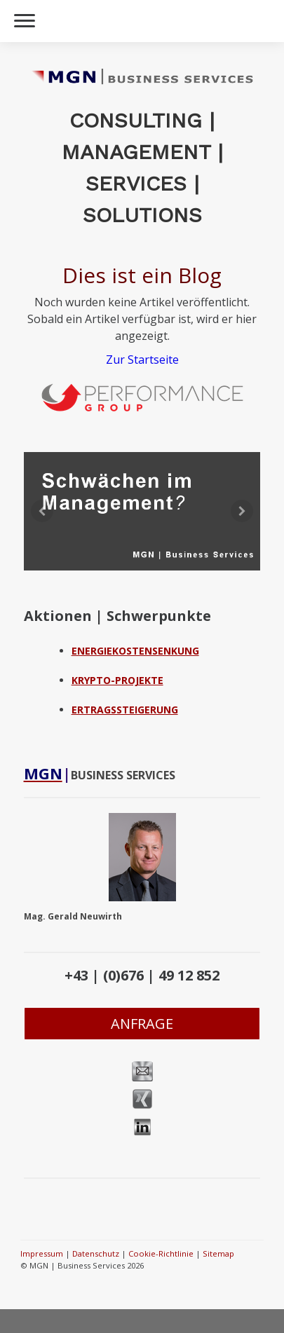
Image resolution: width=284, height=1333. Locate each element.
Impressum (41, 1253)
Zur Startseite (142, 359)
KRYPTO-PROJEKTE (117, 680)
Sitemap (218, 1253)
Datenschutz (95, 1253)
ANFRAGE (142, 1023)
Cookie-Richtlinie (161, 1253)
